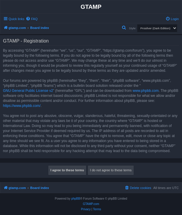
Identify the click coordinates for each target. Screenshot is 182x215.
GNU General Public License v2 (28, 91)
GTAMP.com (91, 204)
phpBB (75, 198)
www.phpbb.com (146, 91)
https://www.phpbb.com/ (21, 106)
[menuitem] (32, 18)
